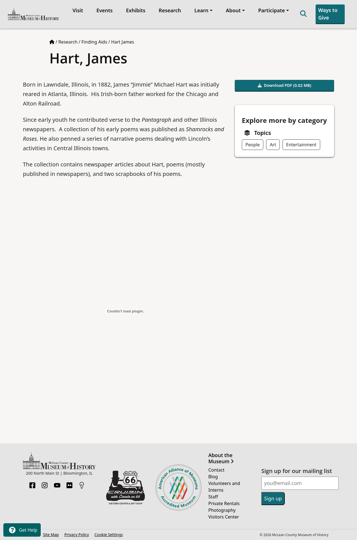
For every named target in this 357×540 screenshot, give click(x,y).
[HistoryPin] (81, 484)
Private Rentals (224, 503)
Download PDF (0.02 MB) (284, 85)
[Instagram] (44, 484)
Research (170, 10)
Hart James (122, 42)
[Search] (303, 14)
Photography (222, 510)
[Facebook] (32, 484)
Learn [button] (201, 10)
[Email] (300, 483)
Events (105, 10)
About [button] (233, 10)
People (252, 145)
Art (273, 145)
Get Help (22, 530)
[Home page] (51, 42)
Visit (78, 10)
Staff (213, 497)
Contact (216, 470)
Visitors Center (223, 517)
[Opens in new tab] (125, 487)
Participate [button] (271, 10)
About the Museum (221, 458)
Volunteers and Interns (224, 486)
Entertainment (301, 145)
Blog (213, 477)
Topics (262, 133)
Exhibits (135, 10)
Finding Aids (94, 42)
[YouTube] (57, 484)
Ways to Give (327, 14)
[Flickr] (69, 484)
